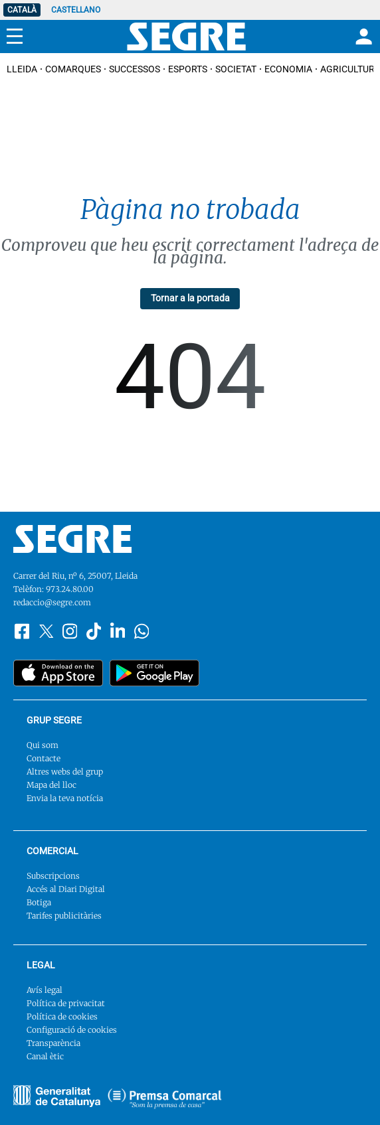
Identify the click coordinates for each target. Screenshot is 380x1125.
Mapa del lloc (51, 785)
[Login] (362, 36)
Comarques (73, 69)
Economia (288, 69)
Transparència (53, 1043)
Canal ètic (45, 1056)
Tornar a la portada (190, 298)
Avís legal (44, 990)
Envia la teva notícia (65, 798)
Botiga (39, 902)
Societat (235, 69)
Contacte (43, 758)
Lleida (22, 69)
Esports (187, 69)
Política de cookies (62, 1016)
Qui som (42, 745)
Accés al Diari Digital (66, 889)
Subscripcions (53, 876)
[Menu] (15, 36)
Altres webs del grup (65, 772)
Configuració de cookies (72, 1030)
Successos (134, 69)
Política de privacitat (66, 1003)
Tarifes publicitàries (64, 916)
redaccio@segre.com (52, 602)
